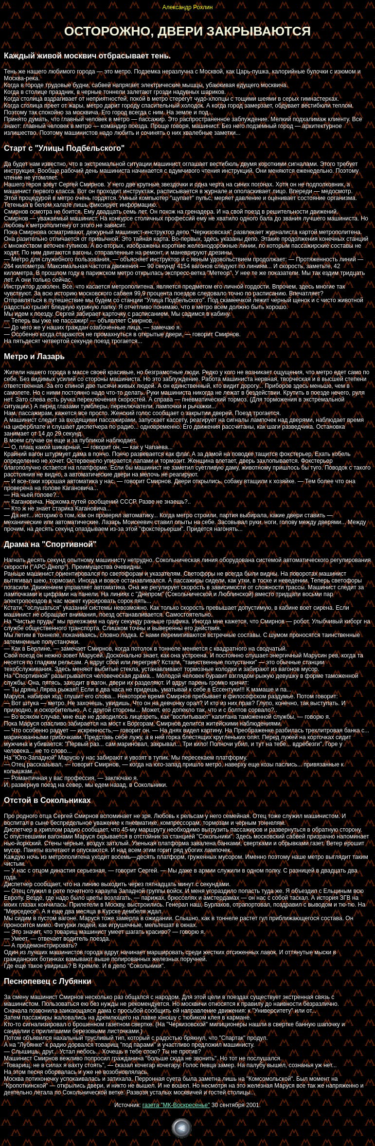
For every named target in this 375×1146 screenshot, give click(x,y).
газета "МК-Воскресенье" (176, 1105)
